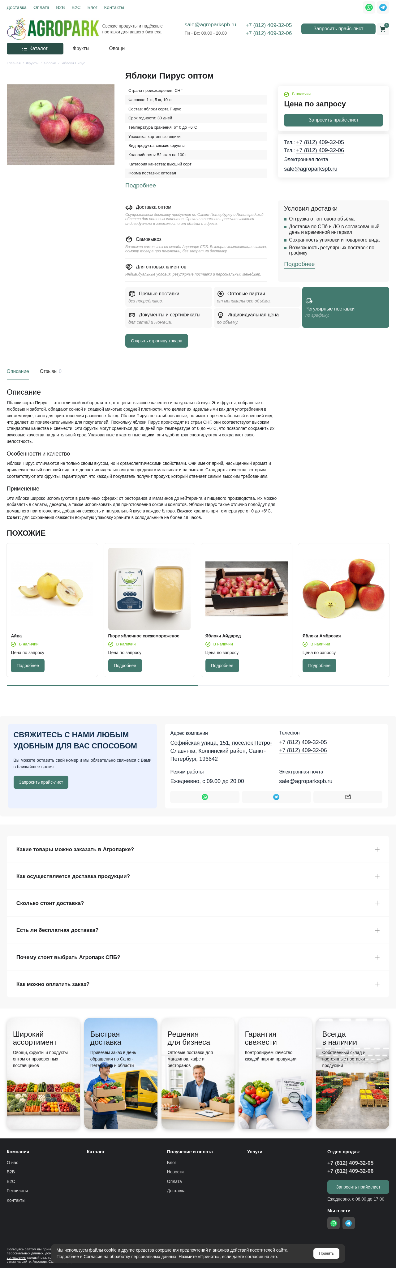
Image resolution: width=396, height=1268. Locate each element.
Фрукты (81, 48)
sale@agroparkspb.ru (210, 24)
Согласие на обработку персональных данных (130, 1256)
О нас (12, 1162)
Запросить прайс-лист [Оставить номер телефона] (41, 782)
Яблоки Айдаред (223, 635)
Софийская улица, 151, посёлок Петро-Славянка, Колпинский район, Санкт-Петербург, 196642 (221, 751)
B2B (60, 7)
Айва (16, 635)
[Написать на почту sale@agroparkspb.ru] (347, 797)
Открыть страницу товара (156, 340)
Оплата (41, 7)
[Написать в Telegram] (276, 797)
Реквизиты (17, 1190)
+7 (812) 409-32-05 (269, 25)
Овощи (117, 48)
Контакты (114, 7)
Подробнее (140, 185)
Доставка (17, 7)
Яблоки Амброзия (322, 635)
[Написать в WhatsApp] (204, 797)
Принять (326, 1253)
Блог (92, 7)
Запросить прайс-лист (338, 28)
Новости (175, 1171)
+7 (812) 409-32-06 (269, 33)
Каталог (35, 48)
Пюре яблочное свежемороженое (143, 635)
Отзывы (50, 372)
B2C (75, 7)
